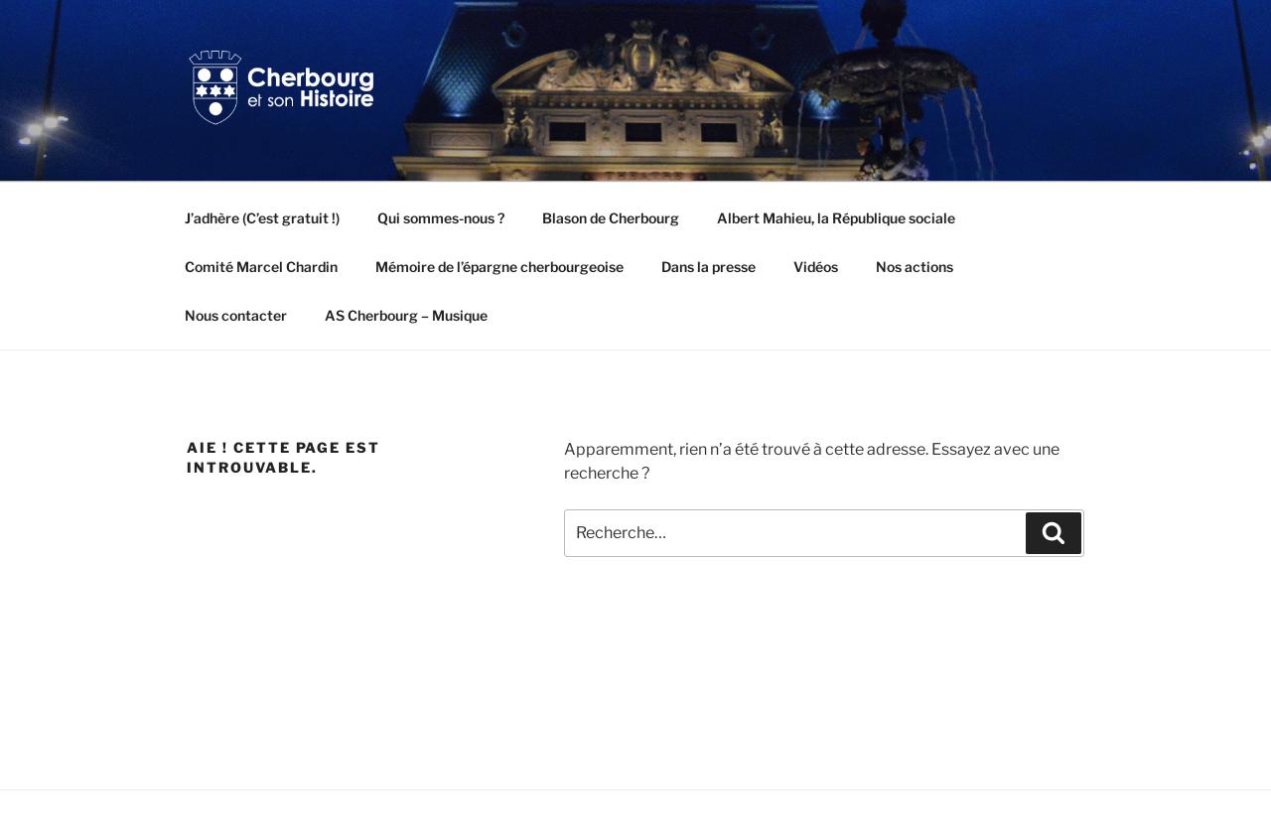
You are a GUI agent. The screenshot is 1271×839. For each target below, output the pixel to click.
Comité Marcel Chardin (261, 266)
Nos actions (914, 266)
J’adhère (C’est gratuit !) (262, 218)
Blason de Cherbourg (610, 218)
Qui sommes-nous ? (440, 218)
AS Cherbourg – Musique (406, 315)
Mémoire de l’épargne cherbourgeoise (499, 266)
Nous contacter (236, 315)
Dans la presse (708, 266)
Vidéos (815, 266)
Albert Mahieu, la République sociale (836, 218)
